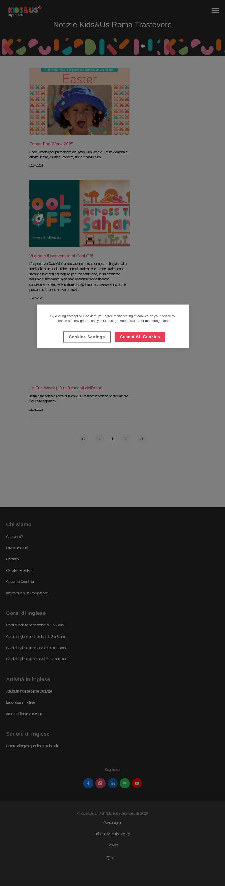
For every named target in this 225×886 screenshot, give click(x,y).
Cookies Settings (87, 337)
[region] (113, 326)
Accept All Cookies (140, 336)
